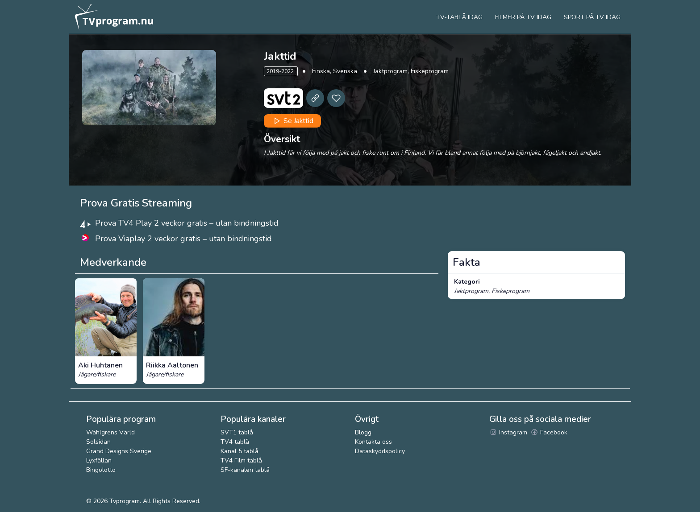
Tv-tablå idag (459, 17)
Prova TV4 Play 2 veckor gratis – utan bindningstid (187, 223)
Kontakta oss (373, 442)
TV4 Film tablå (241, 460)
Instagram (508, 432)
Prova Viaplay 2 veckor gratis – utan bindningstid (183, 238)
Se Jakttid (292, 121)
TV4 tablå (235, 442)
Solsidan (98, 442)
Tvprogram (124, 501)
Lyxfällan (99, 460)
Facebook (548, 432)
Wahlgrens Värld (110, 432)
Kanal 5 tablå (239, 451)
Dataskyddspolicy (380, 451)
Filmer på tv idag (523, 17)
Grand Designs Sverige (118, 451)
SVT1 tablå (237, 432)
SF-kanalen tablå (245, 470)
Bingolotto (101, 470)
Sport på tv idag (592, 17)
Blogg (363, 432)
